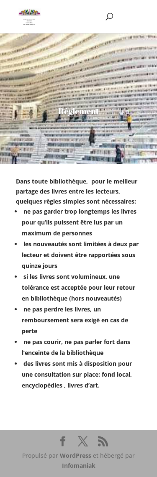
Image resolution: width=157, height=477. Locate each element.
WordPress (75, 455)
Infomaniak (78, 465)
